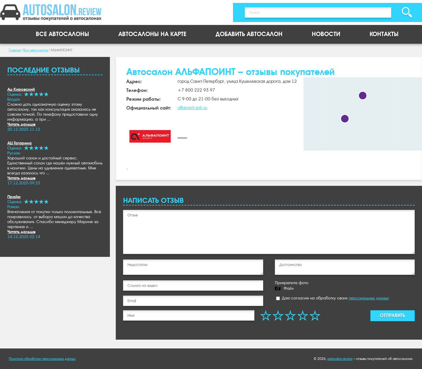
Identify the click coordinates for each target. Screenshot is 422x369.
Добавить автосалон (249, 34)
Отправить (392, 315)
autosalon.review (340, 359)
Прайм (14, 196)
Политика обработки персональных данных (42, 359)
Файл (289, 288)
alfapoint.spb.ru (192, 107)
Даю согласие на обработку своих (332, 298)
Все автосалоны (62, 34)
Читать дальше (21, 124)
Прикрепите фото (291, 282)
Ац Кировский (21, 89)
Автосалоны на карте (152, 34)
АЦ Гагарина (19, 143)
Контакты (384, 34)
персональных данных (369, 298)
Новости (326, 34)
